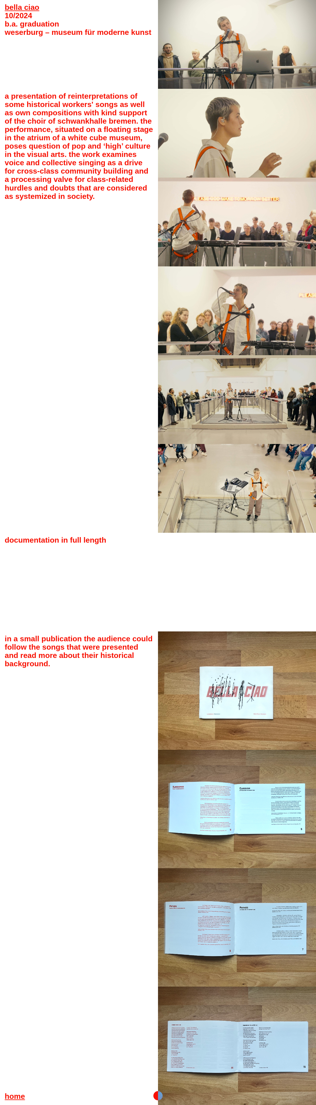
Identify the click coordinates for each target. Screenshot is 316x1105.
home (15, 1096)
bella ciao (22, 7)
